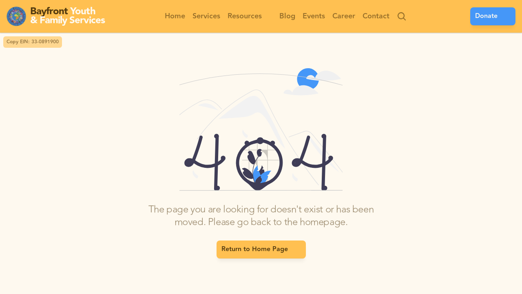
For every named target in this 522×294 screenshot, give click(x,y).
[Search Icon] (402, 16)
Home (175, 16)
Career (343, 16)
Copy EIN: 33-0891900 (33, 42)
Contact (376, 16)
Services (206, 16)
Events (314, 16)
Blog (287, 16)
